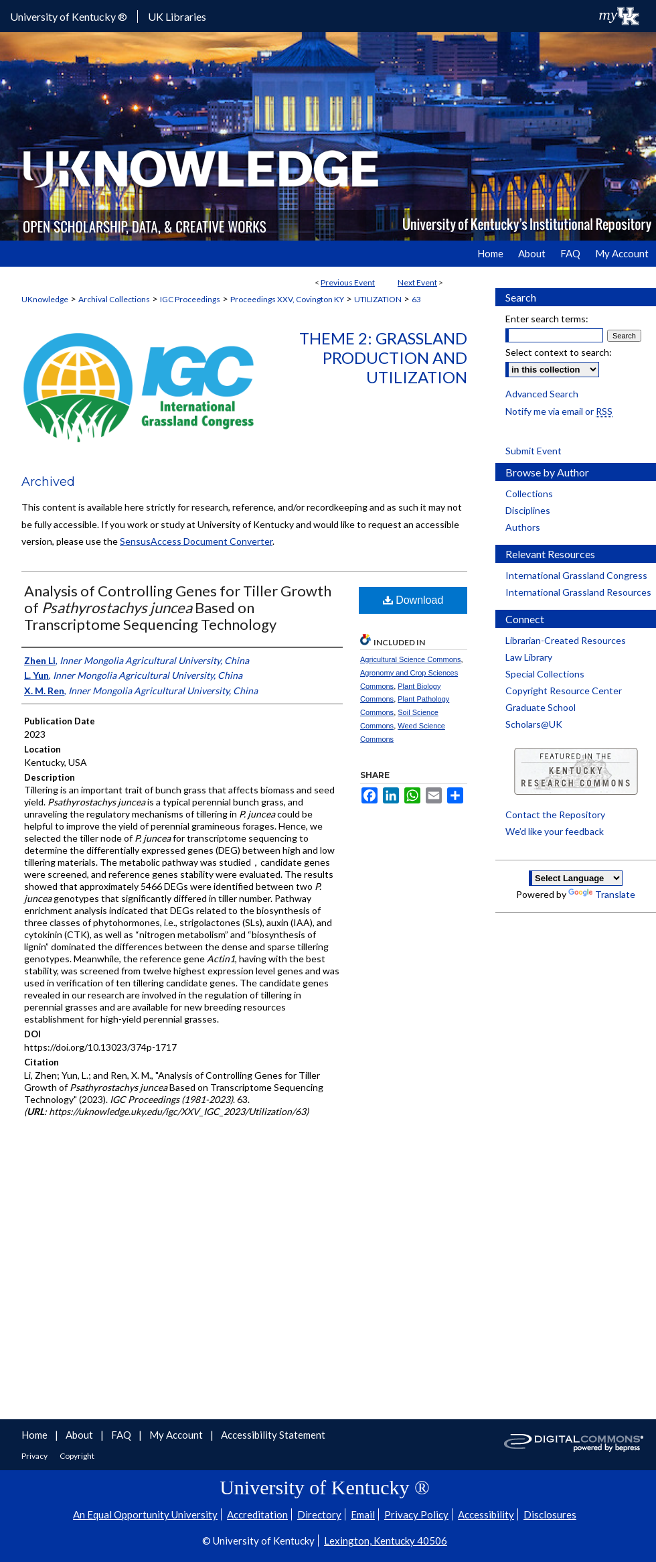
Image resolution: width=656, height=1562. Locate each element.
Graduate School (540, 707)
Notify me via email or (558, 411)
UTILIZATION (378, 299)
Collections (529, 493)
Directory (319, 1514)
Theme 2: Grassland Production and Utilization (383, 357)
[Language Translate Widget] (576, 878)
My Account (177, 1435)
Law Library (528, 657)
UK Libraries (177, 16)
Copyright (77, 1456)
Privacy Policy (416, 1514)
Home (35, 1435)
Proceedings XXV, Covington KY (287, 299)
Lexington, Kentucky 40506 (385, 1541)
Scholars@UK (533, 724)
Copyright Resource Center (563, 690)
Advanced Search (541, 393)
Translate (601, 894)
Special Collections (544, 673)
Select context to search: (558, 352)
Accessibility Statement (273, 1435)
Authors (522, 527)
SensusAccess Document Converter (196, 541)
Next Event (417, 282)
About (80, 1435)
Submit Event (533, 450)
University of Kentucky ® (68, 16)
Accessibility (486, 1514)
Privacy (35, 1456)
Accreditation (257, 1514)
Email (363, 1514)
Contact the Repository (555, 814)
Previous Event (348, 282)
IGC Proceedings (190, 299)
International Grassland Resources (578, 592)
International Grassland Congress (576, 575)
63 (416, 299)
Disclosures (549, 1514)
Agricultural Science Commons (410, 659)
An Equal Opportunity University (145, 1514)
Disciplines (527, 510)
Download (413, 600)
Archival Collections (114, 299)
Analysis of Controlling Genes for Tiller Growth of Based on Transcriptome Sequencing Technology (177, 607)
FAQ (122, 1435)
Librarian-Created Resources (565, 640)
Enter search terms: (546, 318)
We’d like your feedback (554, 831)
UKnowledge (44, 299)
